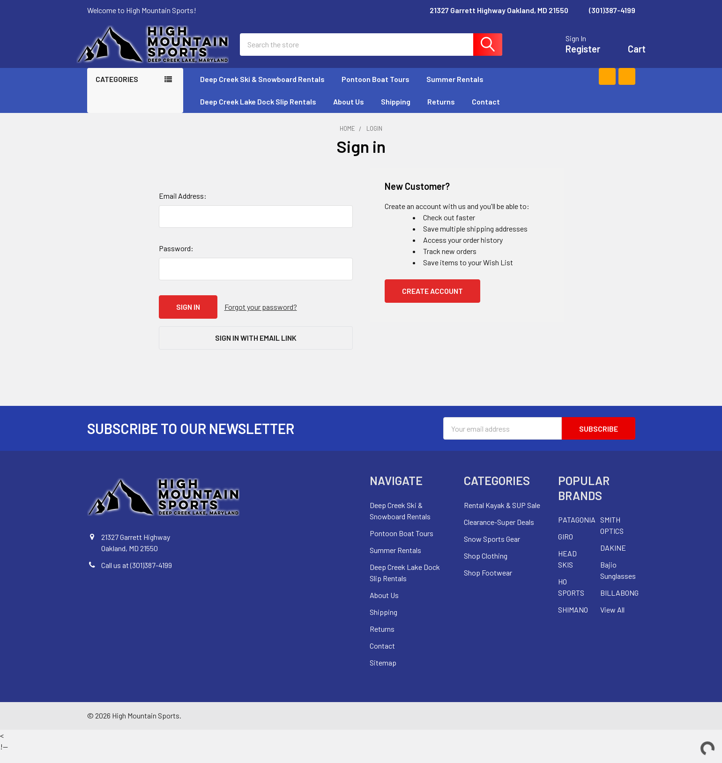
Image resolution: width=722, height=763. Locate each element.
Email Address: (183, 206)
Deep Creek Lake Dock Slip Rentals (258, 112)
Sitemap (383, 673)
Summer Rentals (459, 89)
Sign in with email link (256, 348)
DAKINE (613, 558)
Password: (176, 258)
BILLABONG (619, 603)
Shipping (395, 112)
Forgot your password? (260, 317)
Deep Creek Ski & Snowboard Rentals (262, 89)
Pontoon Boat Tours (375, 89)
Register (572, 54)
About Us (348, 112)
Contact (486, 112)
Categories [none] (117, 89)
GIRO (565, 547)
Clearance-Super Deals (499, 532)
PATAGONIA (576, 530)
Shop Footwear (488, 583)
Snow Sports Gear (492, 549)
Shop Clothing (485, 566)
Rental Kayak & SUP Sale (502, 515)
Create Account (432, 301)
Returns (441, 112)
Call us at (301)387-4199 (136, 575)
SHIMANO (573, 620)
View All (612, 620)
